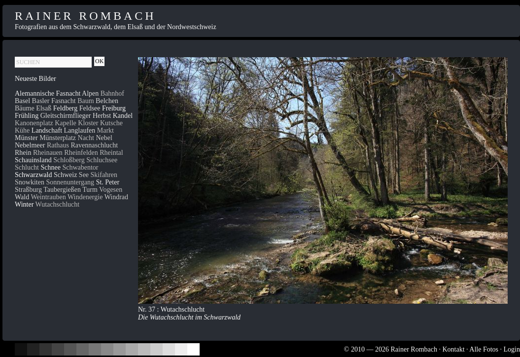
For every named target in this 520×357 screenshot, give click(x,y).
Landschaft (47, 130)
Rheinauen (48, 152)
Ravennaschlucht (94, 145)
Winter (24, 204)
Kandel (123, 115)
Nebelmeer (30, 145)
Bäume (25, 108)
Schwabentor (80, 167)
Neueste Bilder (35, 78)
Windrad (116, 197)
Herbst (102, 115)
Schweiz (65, 174)
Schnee (51, 167)
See (84, 174)
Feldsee (90, 108)
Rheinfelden (81, 152)
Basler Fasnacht (54, 101)
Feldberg (65, 108)
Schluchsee (101, 160)
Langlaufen (80, 130)
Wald (22, 197)
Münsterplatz (57, 138)
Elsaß (43, 108)
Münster (26, 138)
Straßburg (28, 189)
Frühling (26, 115)
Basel (22, 101)
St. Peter (107, 182)
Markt (105, 130)
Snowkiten (29, 182)
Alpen (90, 93)
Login (512, 349)
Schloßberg (69, 160)
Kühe (22, 130)
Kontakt (453, 349)
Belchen (107, 101)
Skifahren (104, 174)
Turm (90, 189)
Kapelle (65, 123)
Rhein (23, 152)
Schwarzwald (33, 174)
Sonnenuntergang (70, 182)
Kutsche (111, 123)
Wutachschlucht (57, 204)
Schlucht (27, 167)
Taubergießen (62, 189)
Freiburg (114, 108)
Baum (85, 101)
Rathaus (58, 145)
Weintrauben (48, 197)
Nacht (86, 138)
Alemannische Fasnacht (47, 93)
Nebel (104, 138)
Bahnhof (112, 93)
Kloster (88, 123)
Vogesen (110, 189)
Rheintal (111, 152)
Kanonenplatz (34, 123)
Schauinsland (33, 160)
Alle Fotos (483, 349)
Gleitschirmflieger (65, 115)
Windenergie (85, 197)
